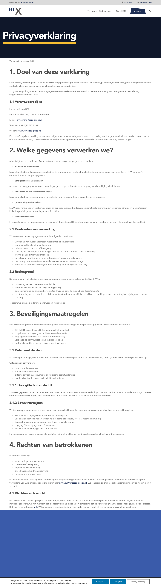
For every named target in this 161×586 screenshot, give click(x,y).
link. (36, 507)
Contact (138, 11)
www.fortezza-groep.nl (30, 130)
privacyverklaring (79, 583)
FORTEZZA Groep (27, 2)
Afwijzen (118, 581)
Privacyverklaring (138, 581)
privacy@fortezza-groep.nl (29, 119)
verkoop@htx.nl (146, 2)
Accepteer (100, 581)
